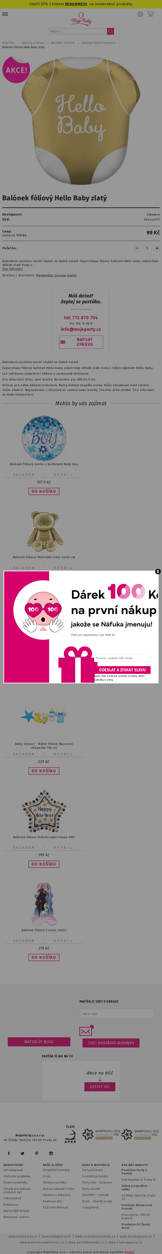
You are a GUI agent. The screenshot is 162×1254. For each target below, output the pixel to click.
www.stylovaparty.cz (125, 1242)
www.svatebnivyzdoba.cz (95, 1236)
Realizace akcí (52, 1201)
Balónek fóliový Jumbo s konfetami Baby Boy (44, 464)
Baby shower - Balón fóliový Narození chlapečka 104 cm (44, 745)
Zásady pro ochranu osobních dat (17, 1190)
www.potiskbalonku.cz (86, 1242)
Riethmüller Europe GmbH (56, 275)
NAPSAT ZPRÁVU (85, 342)
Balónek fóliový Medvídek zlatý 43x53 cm (44, 557)
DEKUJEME (74, 4)
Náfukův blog (39, 1041)
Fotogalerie (90, 1207)
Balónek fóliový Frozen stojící (43, 930)
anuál (105, 1195)
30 (85, 4)
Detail (64, 475)
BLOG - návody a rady (97, 1201)
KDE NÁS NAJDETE (135, 1165)
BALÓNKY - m (91, 1195)
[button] (43, 491)
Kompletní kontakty (56, 1170)
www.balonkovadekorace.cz (42, 1242)
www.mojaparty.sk (56, 1236)
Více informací (12, 269)
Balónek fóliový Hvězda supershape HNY (44, 837)
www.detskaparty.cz (136, 1236)
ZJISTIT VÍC (100, 1086)
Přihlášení (140, 14)
